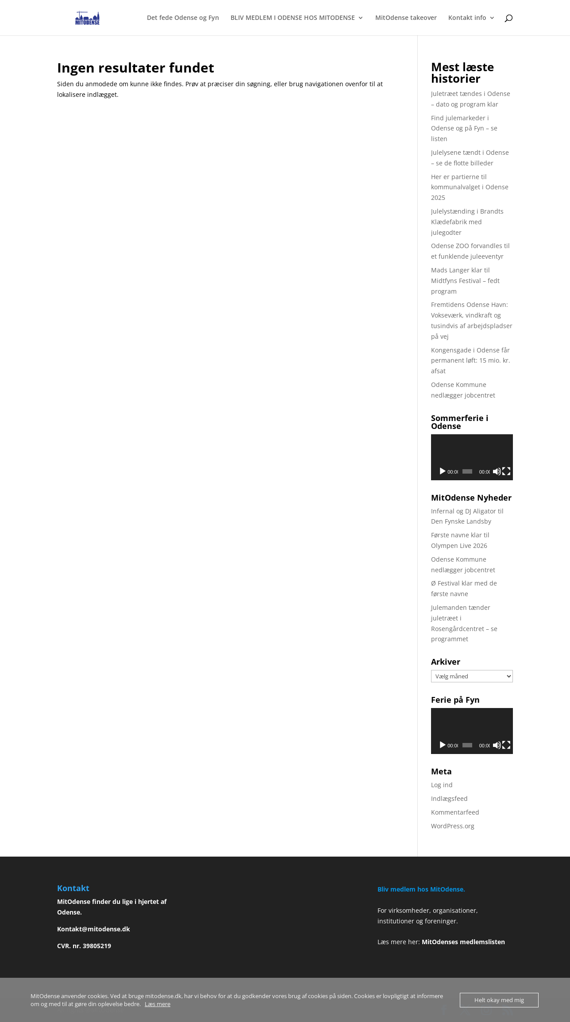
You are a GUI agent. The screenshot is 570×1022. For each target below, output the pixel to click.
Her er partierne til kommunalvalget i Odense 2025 (469, 187)
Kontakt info (467, 18)
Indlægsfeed (449, 798)
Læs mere (157, 1004)
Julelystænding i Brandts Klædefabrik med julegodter (467, 222)
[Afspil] (442, 471)
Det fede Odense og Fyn (183, 18)
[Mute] (497, 471)
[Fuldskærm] (506, 471)
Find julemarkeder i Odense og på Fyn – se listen (464, 128)
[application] (472, 457)
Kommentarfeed (455, 812)
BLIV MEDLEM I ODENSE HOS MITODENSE (293, 18)
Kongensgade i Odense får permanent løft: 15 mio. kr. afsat (470, 360)
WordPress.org (452, 826)
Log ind (442, 785)
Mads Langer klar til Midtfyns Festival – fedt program (465, 280)
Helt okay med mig (499, 1000)
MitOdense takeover (406, 18)
